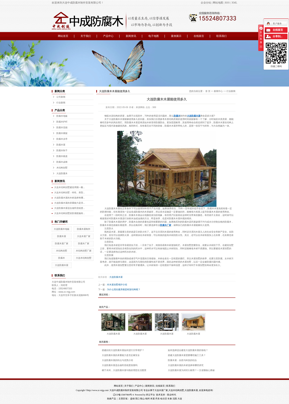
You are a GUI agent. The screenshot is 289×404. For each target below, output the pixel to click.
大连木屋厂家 (83, 236)
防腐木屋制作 (83, 229)
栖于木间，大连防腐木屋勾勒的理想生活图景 (124, 370)
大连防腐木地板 (61, 229)
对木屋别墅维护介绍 (117, 284)
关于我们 (86, 36)
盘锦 (132, 398)
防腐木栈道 (62, 156)
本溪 (152, 398)
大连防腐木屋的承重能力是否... (69, 203)
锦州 (147, 398)
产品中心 (108, 36)
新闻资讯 (131, 36)
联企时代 (171, 394)
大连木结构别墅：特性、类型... (69, 192)
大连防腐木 (62, 173)
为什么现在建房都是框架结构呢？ (123, 289)
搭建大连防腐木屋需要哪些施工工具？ (187, 355)
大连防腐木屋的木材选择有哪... (69, 197)
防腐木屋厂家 (61, 243)
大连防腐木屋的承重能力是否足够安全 (121, 355)
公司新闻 (60, 97)
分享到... (278, 36)
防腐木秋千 (62, 150)
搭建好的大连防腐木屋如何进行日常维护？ (123, 350)
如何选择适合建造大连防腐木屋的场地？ (188, 350)
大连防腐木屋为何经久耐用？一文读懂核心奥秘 (191, 370)
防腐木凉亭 (62, 139)
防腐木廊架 (62, 133)
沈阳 (175, 398)
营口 (137, 398)
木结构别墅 (62, 167)
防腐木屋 (60, 144)
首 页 (207, 91)
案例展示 (176, 36)
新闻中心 (218, 91)
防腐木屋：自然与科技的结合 (182, 360)
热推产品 (111, 398)
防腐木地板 (62, 116)
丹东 (157, 398)
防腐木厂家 (83, 243)
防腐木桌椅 (62, 162)
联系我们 (221, 36)
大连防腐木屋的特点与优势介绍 (117, 360)
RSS (227, 2)
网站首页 (63, 36)
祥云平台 (150, 394)
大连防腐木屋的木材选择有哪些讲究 (185, 365)
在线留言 (199, 36)
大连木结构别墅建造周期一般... (69, 187)
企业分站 (206, 2)
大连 (180, 398)
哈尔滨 (163, 398)
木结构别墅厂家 (83, 250)
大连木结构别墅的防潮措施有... (69, 213)
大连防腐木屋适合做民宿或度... (69, 208)
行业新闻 (60, 102)
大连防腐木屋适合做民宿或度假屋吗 (119, 365)
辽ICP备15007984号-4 (123, 394)
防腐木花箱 (62, 127)
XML (234, 2)
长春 (170, 398)
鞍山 (142, 398)
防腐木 (61, 258)
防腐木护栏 (62, 121)
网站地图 (218, 2)
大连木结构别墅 (83, 258)
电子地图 (153, 36)
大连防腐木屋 (61, 265)
